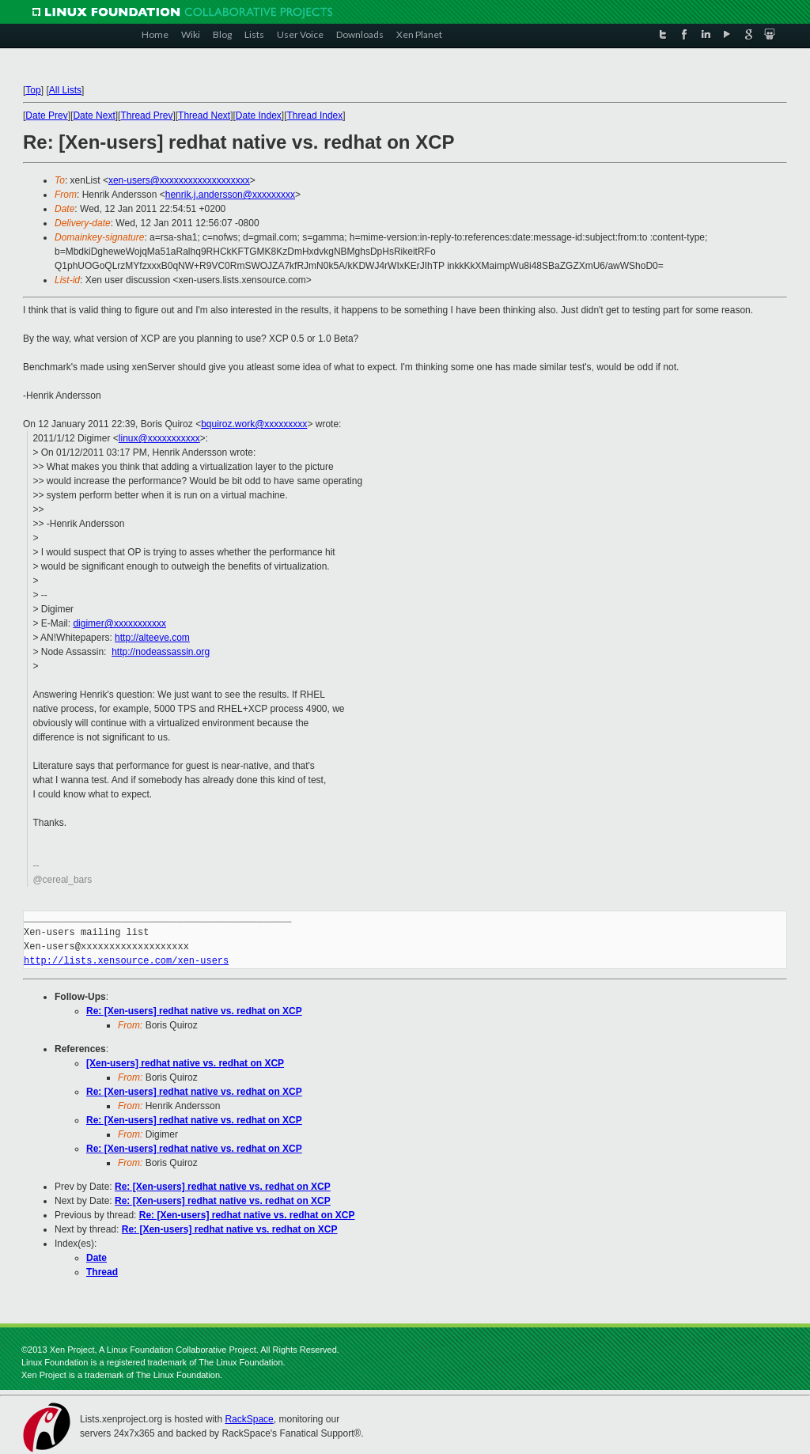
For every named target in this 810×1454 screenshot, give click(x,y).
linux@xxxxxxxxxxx (159, 438)
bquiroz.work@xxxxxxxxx (254, 424)
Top (32, 90)
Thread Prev (146, 115)
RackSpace (249, 1419)
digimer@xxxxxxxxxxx (119, 623)
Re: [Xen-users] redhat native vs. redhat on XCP (194, 1011)
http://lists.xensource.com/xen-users (126, 960)
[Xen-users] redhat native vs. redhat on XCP (185, 1063)
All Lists (65, 90)
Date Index (259, 115)
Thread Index (315, 115)
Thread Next (204, 115)
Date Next (94, 115)
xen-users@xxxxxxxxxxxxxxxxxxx (179, 180)
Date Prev (46, 115)
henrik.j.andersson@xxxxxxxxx (230, 194)
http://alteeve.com (152, 637)
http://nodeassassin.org (161, 651)
